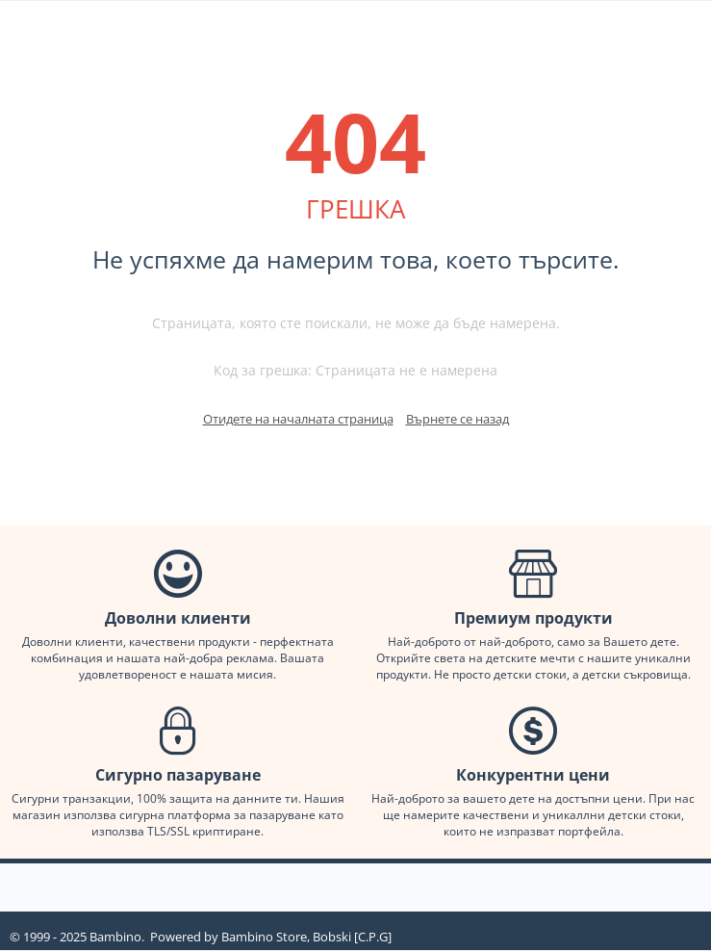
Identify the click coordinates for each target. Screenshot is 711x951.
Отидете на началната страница (298, 418)
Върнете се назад (457, 418)
